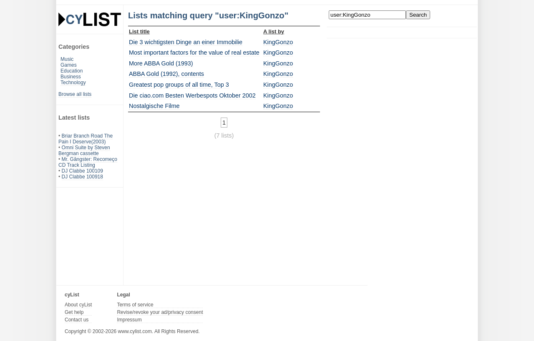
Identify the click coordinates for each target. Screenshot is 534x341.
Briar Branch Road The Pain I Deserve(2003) (85, 139)
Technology (73, 82)
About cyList (78, 305)
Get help (74, 312)
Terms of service (135, 305)
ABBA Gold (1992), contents (166, 73)
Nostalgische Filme (154, 106)
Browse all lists (74, 94)
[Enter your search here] (367, 14)
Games (68, 65)
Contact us (76, 320)
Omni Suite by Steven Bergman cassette (84, 150)
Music (66, 59)
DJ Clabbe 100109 (82, 171)
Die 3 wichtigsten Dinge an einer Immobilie (185, 42)
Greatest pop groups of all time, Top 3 (179, 84)
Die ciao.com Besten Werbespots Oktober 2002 (192, 95)
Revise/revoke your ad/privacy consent (160, 312)
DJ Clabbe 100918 (82, 177)
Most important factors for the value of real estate (194, 52)
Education (71, 71)
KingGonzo (278, 42)
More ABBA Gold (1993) (161, 63)
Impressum (129, 320)
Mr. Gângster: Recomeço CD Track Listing (87, 162)
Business (70, 77)
